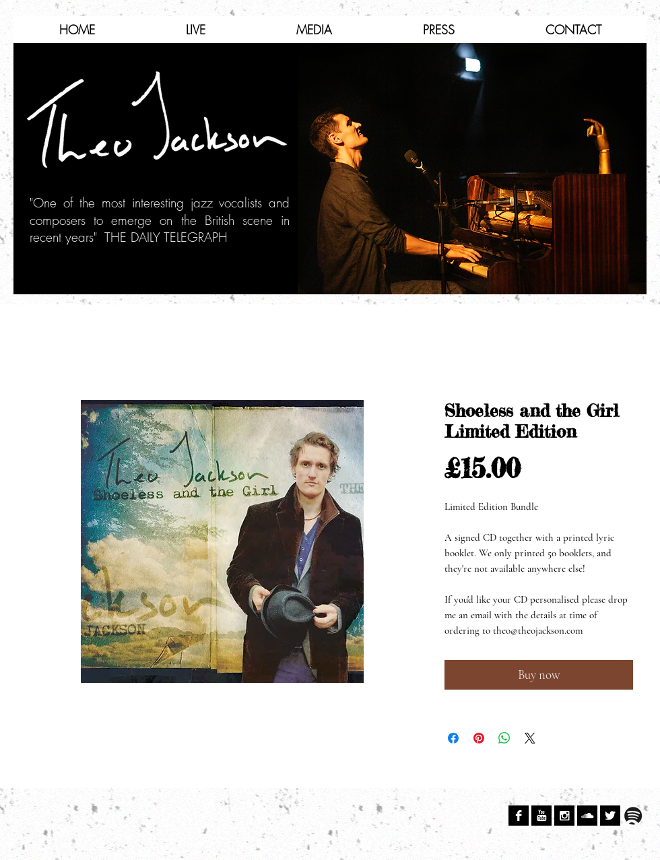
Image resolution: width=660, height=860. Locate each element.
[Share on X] (530, 738)
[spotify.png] (633, 815)
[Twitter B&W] (610, 815)
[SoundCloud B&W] (587, 815)
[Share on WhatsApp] (504, 738)
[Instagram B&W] (564, 815)
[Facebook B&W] (518, 815)
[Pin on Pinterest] (479, 738)
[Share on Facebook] (453, 738)
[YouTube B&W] (541, 815)
